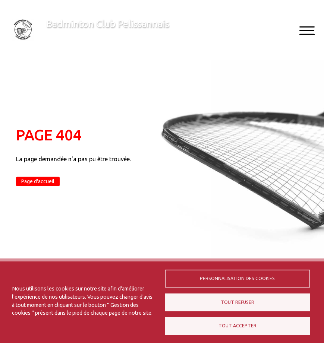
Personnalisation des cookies (237, 278)
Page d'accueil (37, 181)
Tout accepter (237, 325)
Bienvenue (59, 35)
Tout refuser (237, 302)
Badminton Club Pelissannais (107, 23)
